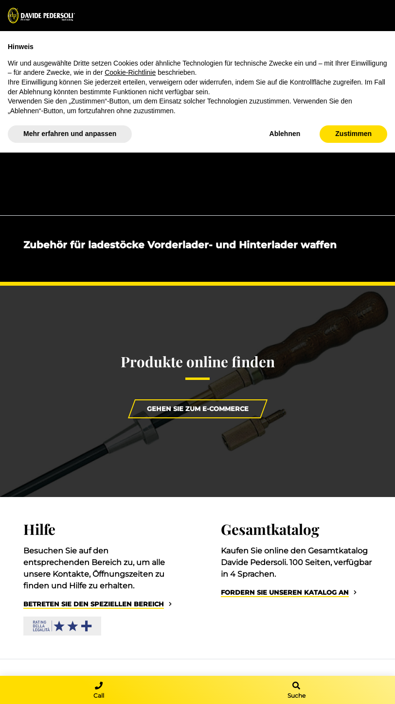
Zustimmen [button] (353, 133)
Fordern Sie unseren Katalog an (285, 592)
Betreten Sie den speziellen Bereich (93, 604)
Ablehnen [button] (285, 133)
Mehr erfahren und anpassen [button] (69, 133)
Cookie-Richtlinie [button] (130, 72)
